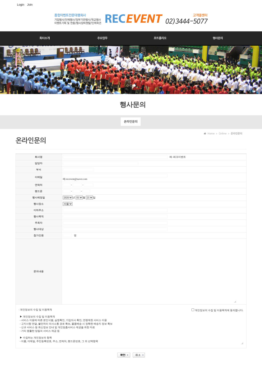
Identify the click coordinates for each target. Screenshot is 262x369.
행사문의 (218, 38)
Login (20, 4)
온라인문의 (131, 121)
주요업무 (102, 38)
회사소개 (44, 38)
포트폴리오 (160, 38)
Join (30, 4)
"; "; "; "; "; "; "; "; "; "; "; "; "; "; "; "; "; (67, 204)
